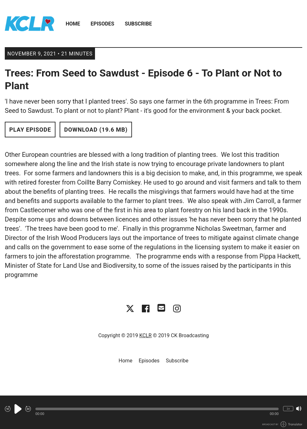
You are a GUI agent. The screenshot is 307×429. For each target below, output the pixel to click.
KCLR (145, 335)
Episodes (102, 24)
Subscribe (138, 24)
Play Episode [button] (30, 129)
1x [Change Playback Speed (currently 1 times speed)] (288, 408)
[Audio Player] (153, 412)
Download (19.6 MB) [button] (96, 129)
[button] (157, 409)
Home (73, 24)
